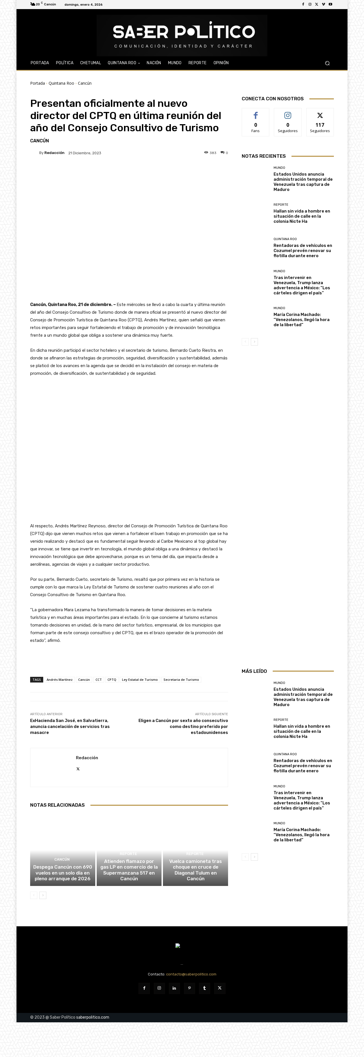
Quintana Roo (61, 83)
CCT (99, 679)
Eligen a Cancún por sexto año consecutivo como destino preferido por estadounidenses (183, 726)
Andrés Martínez (60, 679)
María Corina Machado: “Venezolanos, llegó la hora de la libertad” (302, 319)
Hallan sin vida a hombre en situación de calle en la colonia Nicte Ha (302, 216)
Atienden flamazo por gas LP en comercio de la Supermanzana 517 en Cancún (129, 877)
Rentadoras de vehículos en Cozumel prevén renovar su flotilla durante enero (303, 250)
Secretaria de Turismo (181, 679)
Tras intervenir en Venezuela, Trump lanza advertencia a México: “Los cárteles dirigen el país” (302, 285)
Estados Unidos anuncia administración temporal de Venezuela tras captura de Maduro (303, 182)
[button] (327, 63)
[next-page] (42, 901)
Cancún (85, 83)
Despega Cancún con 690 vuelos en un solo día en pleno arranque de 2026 (62, 880)
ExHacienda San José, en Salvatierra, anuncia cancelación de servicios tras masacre (70, 726)
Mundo (279, 167)
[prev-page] (33, 901)
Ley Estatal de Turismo (140, 679)
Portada (37, 83)
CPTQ (111, 679)
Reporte (128, 863)
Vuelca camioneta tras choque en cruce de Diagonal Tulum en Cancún (195, 880)
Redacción (54, 153)
